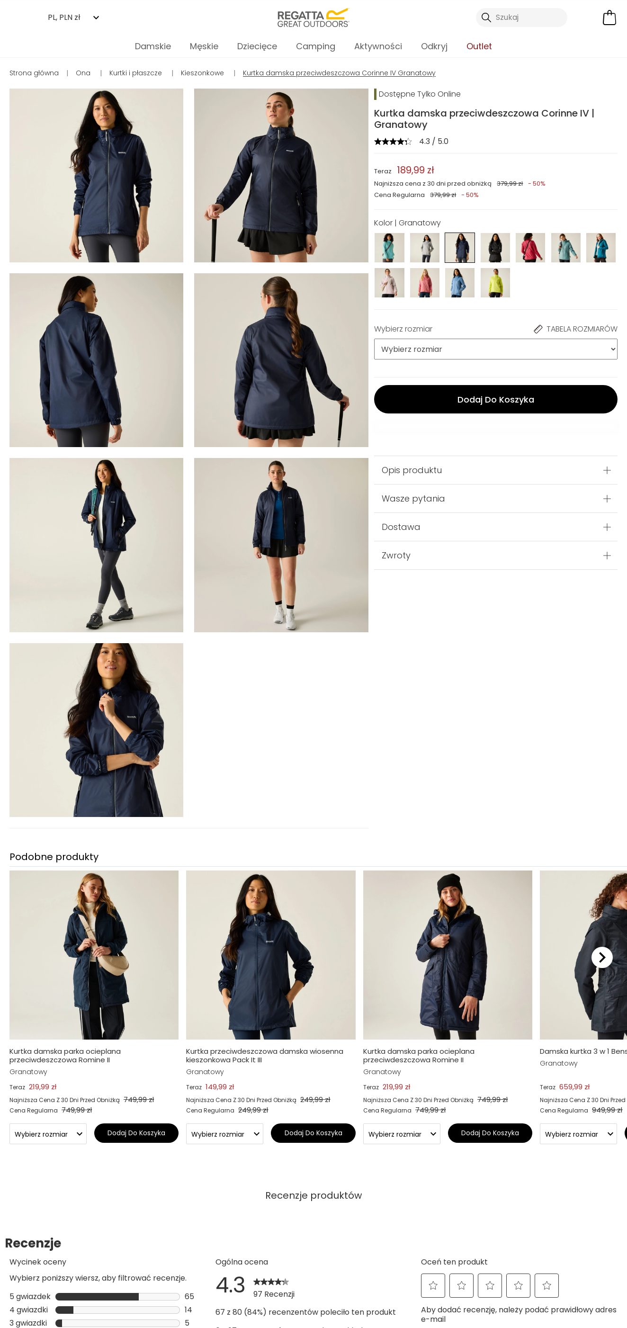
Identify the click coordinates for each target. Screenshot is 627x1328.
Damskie (153, 46)
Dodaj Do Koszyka (495, 399)
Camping (315, 46)
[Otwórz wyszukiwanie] (521, 17)
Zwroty (396, 555)
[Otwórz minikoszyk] (609, 17)
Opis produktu (412, 470)
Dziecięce (257, 46)
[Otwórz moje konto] (587, 17)
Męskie (204, 46)
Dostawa (401, 527)
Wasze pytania (413, 498)
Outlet (479, 46)
